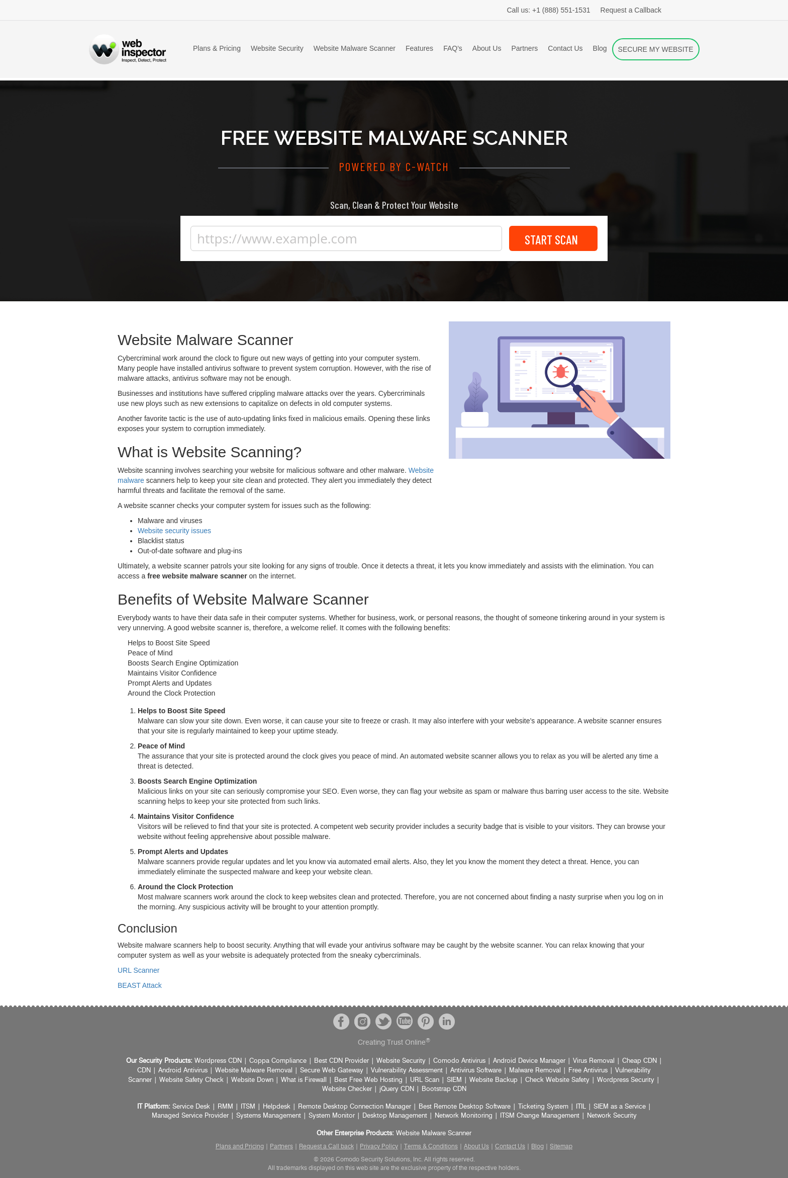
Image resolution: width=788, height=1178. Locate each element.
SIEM (454, 1080)
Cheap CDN (639, 1061)
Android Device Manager (529, 1061)
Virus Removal (594, 1061)
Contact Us (565, 48)
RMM (225, 1107)
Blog (600, 48)
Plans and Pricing (240, 1146)
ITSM (248, 1107)
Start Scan (553, 238)
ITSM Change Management (539, 1116)
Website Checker (347, 1089)
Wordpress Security (625, 1080)
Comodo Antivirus (459, 1061)
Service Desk (191, 1107)
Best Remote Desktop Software (465, 1107)
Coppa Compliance (278, 1061)
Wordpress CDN (218, 1061)
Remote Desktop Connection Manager (354, 1107)
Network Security (612, 1116)
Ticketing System (543, 1107)
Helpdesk (276, 1107)
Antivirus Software (476, 1070)
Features (419, 48)
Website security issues (174, 531)
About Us (487, 48)
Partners (524, 48)
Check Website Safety (557, 1080)
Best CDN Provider (341, 1061)
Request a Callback (631, 10)
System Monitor (332, 1116)
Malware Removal (535, 1070)
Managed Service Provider (190, 1116)
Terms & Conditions (431, 1146)
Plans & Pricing (217, 48)
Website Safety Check (191, 1080)
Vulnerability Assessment (407, 1070)
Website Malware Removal (253, 1070)
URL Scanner (139, 970)
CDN (144, 1070)
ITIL (581, 1107)
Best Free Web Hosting (368, 1080)
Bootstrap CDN (444, 1089)
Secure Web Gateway (331, 1070)
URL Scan (424, 1080)
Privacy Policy (379, 1146)
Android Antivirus (183, 1070)
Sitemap (561, 1146)
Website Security (277, 48)
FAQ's (452, 48)
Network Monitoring (463, 1116)
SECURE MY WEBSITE (656, 49)
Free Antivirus (588, 1070)
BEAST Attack (140, 985)
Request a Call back (326, 1146)
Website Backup (493, 1080)
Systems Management (268, 1116)
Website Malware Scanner (355, 48)
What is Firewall (304, 1080)
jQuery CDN (396, 1089)
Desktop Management (394, 1116)
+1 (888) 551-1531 (548, 10)
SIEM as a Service (620, 1107)
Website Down (252, 1080)
